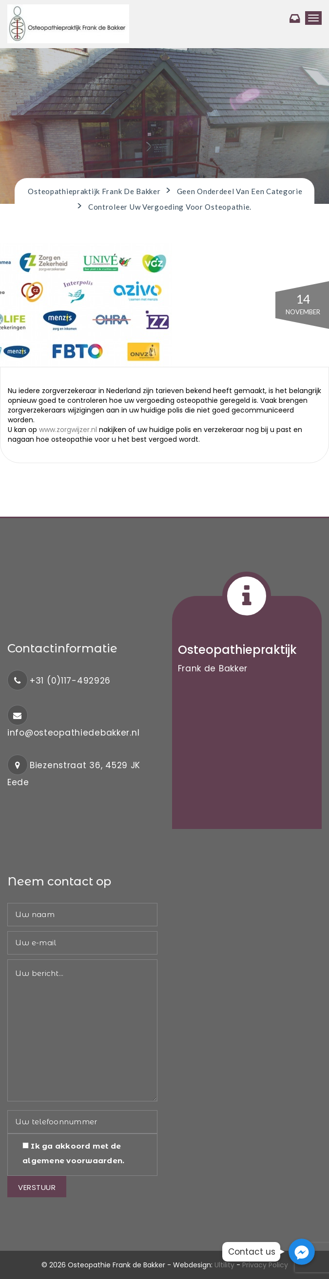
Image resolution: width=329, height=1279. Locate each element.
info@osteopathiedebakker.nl (73, 733)
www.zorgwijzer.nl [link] (68, 429)
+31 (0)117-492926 (70, 680)
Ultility (224, 1265)
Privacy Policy (265, 1265)
